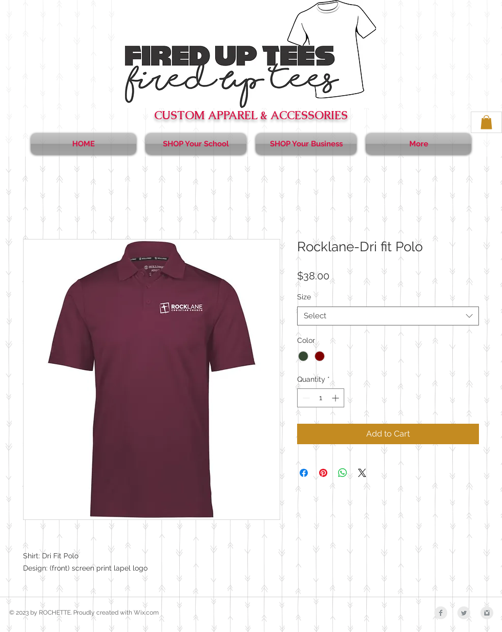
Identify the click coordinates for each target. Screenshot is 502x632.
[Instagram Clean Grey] (486, 612)
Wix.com (146, 612)
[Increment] (336, 398)
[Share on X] (362, 473)
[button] (486, 122)
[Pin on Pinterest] (323, 473)
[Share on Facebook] (304, 473)
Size (304, 297)
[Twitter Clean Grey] (463, 612)
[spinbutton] (320, 398)
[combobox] (388, 316)
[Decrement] (305, 398)
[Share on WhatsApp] (343, 473)
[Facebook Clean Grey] (440, 612)
